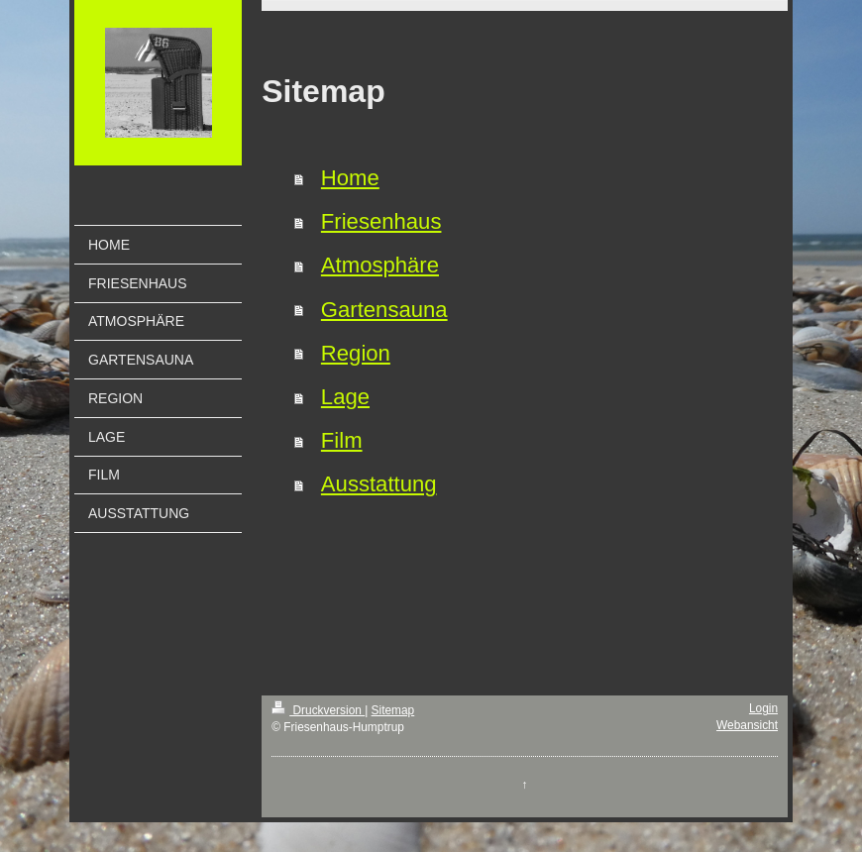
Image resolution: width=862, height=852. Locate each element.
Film (342, 440)
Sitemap (393, 710)
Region (355, 353)
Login (763, 708)
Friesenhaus (381, 221)
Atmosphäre (380, 265)
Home (350, 177)
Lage (345, 396)
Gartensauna (384, 309)
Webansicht (747, 725)
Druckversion (318, 710)
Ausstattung (379, 484)
